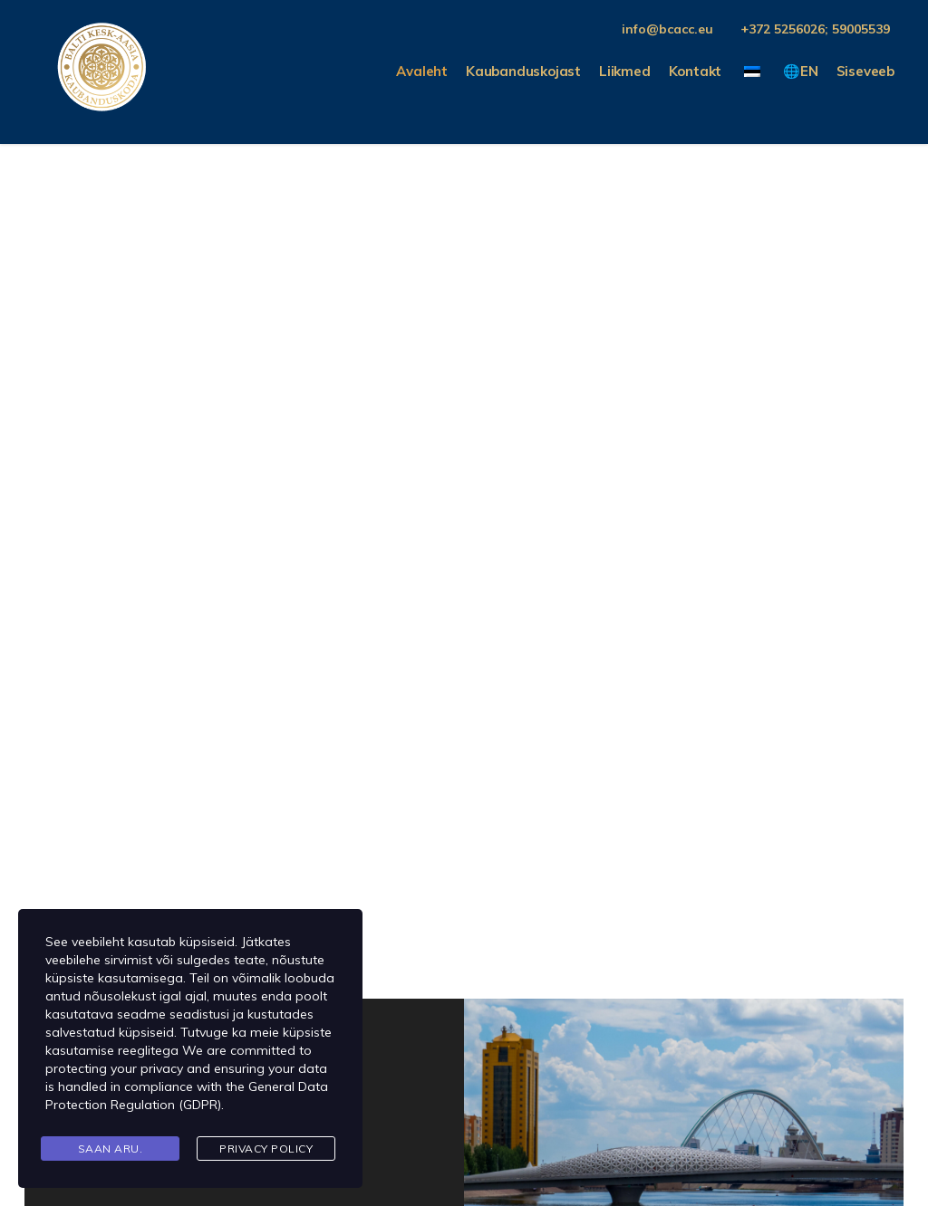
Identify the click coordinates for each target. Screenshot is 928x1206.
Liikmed (625, 71)
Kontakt (695, 71)
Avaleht (422, 71)
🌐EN (800, 71)
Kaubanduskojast (523, 71)
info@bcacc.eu (667, 29)
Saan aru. (110, 1148)
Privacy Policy (266, 1148)
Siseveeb (865, 71)
